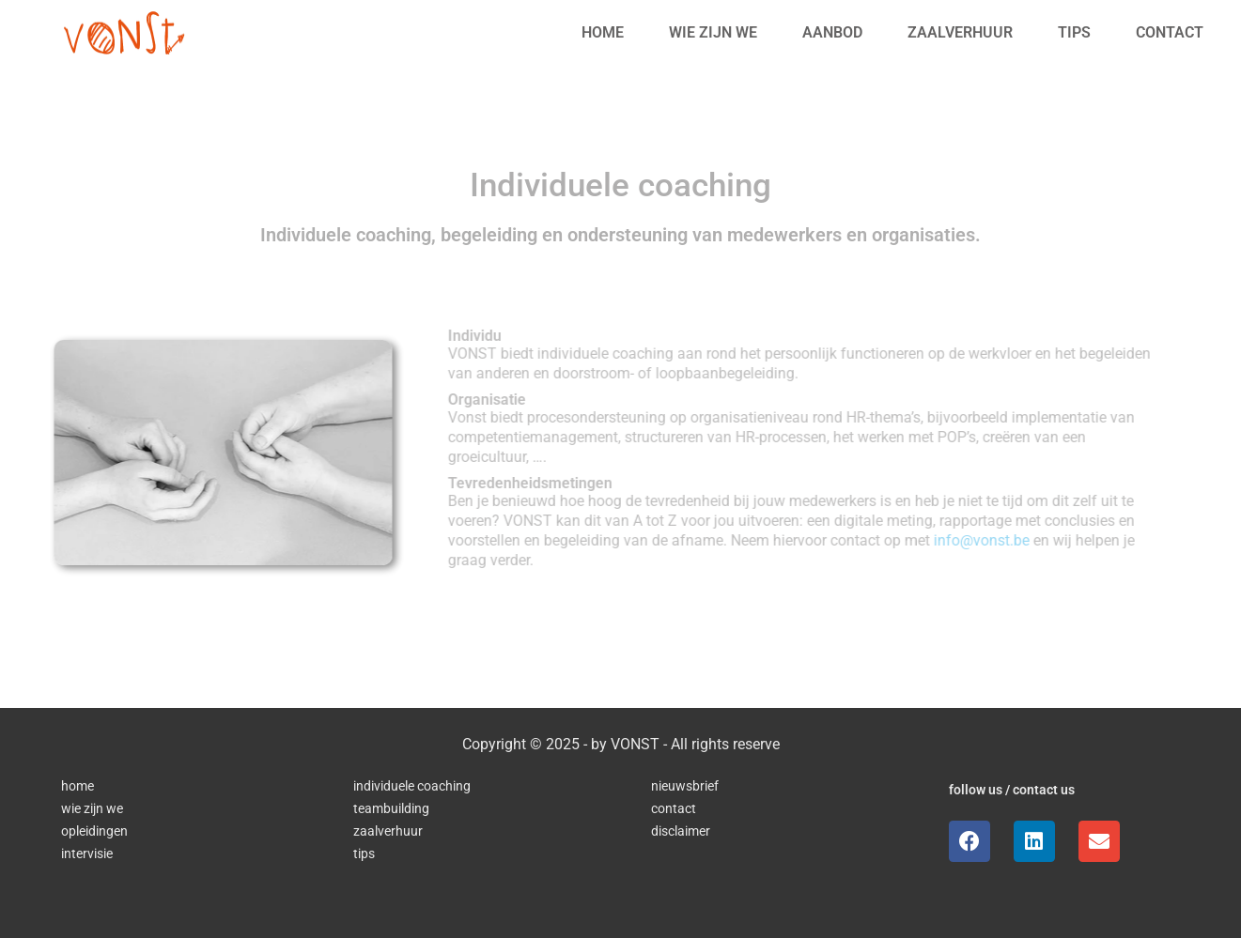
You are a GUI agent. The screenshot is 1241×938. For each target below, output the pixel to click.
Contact (1169, 32)
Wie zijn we (713, 32)
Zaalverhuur (960, 32)
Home (603, 32)
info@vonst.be (986, 540)
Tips (1074, 32)
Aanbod (832, 32)
